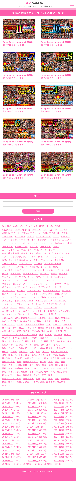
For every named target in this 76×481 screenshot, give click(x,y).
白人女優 (54, 358)
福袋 (50, 361)
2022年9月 (7, 443)
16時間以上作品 (9, 226)
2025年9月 (7, 403)
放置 (21, 348)
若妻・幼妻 (62, 368)
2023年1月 (59, 436)
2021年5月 (33, 460)
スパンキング (25, 263)
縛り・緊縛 (41, 365)
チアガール (16, 273)
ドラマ (16, 280)
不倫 (36, 314)
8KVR (58, 226)
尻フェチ (6, 341)
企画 (17, 317)
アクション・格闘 (38, 233)
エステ (68, 239)
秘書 (57, 361)
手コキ (28, 344)
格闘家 (14, 351)
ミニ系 (62, 304)
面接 (50, 378)
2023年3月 (7, 436)
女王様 (68, 327)
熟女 (48, 354)
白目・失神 (66, 358)
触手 (46, 371)
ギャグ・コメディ (48, 250)
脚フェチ (38, 368)
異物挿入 (19, 358)
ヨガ (29, 307)
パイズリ (6, 287)
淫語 (27, 354)
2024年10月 (58, 413)
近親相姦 (27, 375)
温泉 (34, 354)
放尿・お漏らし (9, 348)
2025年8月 (33, 403)
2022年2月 (33, 450)
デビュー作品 (33, 277)
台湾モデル (47, 321)
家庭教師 (25, 338)
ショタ (49, 260)
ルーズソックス (9, 310)
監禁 (19, 361)
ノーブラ (34, 283)
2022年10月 (58, 440)
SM (65, 229)
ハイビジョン (29, 287)
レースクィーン (26, 310)
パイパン (17, 287)
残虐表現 (23, 351)
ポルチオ (48, 300)
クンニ (26, 256)
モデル (22, 307)
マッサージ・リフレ (11, 304)
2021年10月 (58, 453)
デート (54, 273)
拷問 (48, 344)
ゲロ (40, 256)
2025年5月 (33, 406)
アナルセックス (43, 236)
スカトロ (59, 260)
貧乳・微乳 (55, 371)
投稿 (36, 344)
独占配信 (63, 354)
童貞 (63, 361)
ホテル (30, 300)
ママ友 (26, 304)
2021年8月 (33, 457)
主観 (51, 314)
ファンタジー (33, 293)
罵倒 (51, 365)
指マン (56, 344)
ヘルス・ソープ (55, 297)
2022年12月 (8, 440)
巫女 (52, 341)
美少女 (64, 365)
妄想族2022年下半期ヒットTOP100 (19, 334)
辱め (19, 375)
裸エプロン (13, 371)
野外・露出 (28, 378)
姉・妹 (48, 334)
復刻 (69, 341)
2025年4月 (59, 406)
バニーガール (8, 290)
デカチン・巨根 (9, 277)
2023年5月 (33, 433)
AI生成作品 (7, 229)
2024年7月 (59, 416)
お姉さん (59, 243)
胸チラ (28, 368)
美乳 (57, 365)
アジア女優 (7, 236)
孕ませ (67, 334)
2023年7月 (59, 430)
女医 (48, 324)
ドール (45, 277)
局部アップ (18, 341)
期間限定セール (64, 348)
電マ (44, 378)
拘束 (42, 344)
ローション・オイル (11, 314)
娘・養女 (58, 334)
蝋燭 (4, 371)
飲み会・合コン (15, 381)
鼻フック (6, 385)
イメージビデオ (9, 239)
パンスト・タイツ (51, 290)
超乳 (65, 371)
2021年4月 (59, 460)
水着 (38, 351)
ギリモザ (48, 253)
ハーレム (44, 283)
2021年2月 (28, 463)
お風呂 (56, 246)
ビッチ (22, 293)
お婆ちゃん (7, 246)
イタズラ (65, 236)
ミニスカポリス (49, 304)
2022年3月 (7, 450)
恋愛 (21, 344)
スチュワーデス (9, 263)
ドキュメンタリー (59, 277)
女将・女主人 (19, 327)
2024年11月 (33, 413)
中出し (43, 314)
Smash (34, 3)
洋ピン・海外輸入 (59, 351)
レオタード (40, 310)
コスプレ (48, 256)
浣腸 (4, 354)
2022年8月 (33, 443)
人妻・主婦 (7, 317)
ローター (27, 314)
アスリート (20, 236)
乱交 (57, 314)
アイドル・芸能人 (19, 233)
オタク (18, 243)
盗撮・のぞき (8, 361)
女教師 (60, 327)
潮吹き (41, 354)
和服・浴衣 (60, 321)
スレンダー (7, 266)
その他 (41, 270)
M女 (45, 229)
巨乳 (27, 341)
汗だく (45, 351)
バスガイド (51, 287)
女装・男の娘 (8, 331)
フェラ (5, 297)
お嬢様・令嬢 (21, 246)
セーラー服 (45, 266)
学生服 (16, 338)
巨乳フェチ (37, 341)
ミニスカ (36, 304)
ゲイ (34, 256)
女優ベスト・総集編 (34, 324)
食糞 (4, 381)
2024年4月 (59, 420)
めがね (13, 307)
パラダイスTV (34, 290)
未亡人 (5, 351)
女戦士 (41, 327)
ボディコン (20, 300)
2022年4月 (59, 447)
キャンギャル (36, 253)
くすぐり (59, 253)
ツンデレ (44, 273)
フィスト (65, 293)
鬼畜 (42, 381)
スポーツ (38, 263)
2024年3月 (7, 423)
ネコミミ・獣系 (9, 283)
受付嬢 (37, 321)
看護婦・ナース (30, 361)
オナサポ (27, 243)
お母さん (34, 246)
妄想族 (26, 331)
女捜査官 (50, 327)
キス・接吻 (32, 250)
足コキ (5, 375)
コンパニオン (21, 260)
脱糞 (46, 368)
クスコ (68, 253)
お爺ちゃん (45, 246)
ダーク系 (65, 270)
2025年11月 (33, 399)
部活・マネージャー (11, 378)
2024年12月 (8, 413)
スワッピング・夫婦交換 (26, 266)
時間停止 (50, 348)
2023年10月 (58, 426)
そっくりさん (29, 270)
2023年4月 (59, 433)
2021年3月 (7, 463)
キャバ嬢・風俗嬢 (10, 253)
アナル (30, 236)
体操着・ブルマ (28, 317)
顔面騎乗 (65, 378)
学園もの (6, 338)
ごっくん (59, 256)
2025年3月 (7, 409)
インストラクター (39, 239)
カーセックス (8, 250)
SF (61, 229)
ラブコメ (38, 307)
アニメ (56, 236)
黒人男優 (61, 381)
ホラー (38, 300)
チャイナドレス (30, 273)
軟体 (12, 375)
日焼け (35, 348)
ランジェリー (50, 307)
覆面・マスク (35, 371)
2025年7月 (59, 403)
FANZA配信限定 (22, 229)
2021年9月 (7, 457)
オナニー (38, 243)
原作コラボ (16, 321)
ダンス (5, 273)
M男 (50, 229)
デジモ (22, 277)
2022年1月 (59, 450)
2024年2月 (33, 423)
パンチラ (66, 290)
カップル (21, 250)
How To (36, 229)
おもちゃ (48, 243)
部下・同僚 (47, 375)
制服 (57, 317)
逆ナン (37, 375)
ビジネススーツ (9, 293)
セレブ (18, 270)
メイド (5, 307)
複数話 (24, 371)
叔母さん (27, 321)
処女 (51, 317)
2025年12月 (8, 399)
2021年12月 (8, 453)
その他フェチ (52, 270)
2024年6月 (7, 420)
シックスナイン (36, 260)
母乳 (32, 351)
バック (62, 287)
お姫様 (68, 243)
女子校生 (6, 327)
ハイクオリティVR (59, 283)
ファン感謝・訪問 (50, 293)
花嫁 (53, 368)
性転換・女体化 (9, 344)
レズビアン (64, 310)
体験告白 (42, 317)
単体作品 (65, 317)
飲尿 (27, 381)
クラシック (16, 256)
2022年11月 (33, 440)
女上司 (20, 324)
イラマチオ (24, 239)
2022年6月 (7, 447)
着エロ (43, 361)
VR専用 (5, 233)
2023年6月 (7, 433)
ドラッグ (6, 280)
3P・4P (28, 226)
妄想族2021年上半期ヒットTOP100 (49, 331)
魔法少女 (50, 381)
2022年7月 (59, 443)
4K (35, 226)
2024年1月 (59, 423)
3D (21, 226)
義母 (10, 368)
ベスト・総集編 (38, 297)
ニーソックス (35, 280)
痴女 (46, 358)
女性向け (31, 327)
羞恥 (4, 368)
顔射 (57, 378)
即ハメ (5, 321)
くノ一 (5, 256)
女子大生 (67, 324)
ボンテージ (59, 300)
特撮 (55, 354)
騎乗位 (35, 381)
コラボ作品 (7, 260)
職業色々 (19, 368)
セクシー (57, 266)
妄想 (19, 331)
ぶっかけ (25, 297)
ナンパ (24, 280)
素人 (32, 365)
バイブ (41, 287)
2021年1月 (49, 463)
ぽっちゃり (7, 300)
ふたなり (15, 297)
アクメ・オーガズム (58, 233)
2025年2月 (33, 409)
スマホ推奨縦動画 (52, 263)
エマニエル (7, 243)
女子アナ (57, 324)
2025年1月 (59, 409)
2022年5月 (33, 447)
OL (56, 229)
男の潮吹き (7, 358)
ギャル (24, 253)
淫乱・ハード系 (15, 354)
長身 (38, 378)
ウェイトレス (56, 239)
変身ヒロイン (8, 324)
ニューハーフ (50, 280)
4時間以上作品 (46, 226)
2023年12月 (8, 426)
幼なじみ (61, 341)
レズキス (52, 310)
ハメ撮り (21, 290)
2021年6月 (7, 460)
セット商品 (7, 270)
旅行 (27, 348)
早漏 (42, 348)
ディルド (63, 273)
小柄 (60, 338)
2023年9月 (7, 430)
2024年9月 (7, 416)
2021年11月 (33, 453)
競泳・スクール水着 (11, 365)
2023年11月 (33, 426)
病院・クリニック (33, 358)
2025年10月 (58, 399)
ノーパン (23, 283)
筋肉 (25, 365)
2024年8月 (33, 416)
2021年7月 (59, 457)
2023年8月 (33, 430)
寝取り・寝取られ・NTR (44, 338)
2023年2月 (33, 436)
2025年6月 (7, 406)
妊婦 (41, 334)
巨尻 (46, 341)
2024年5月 (33, 420)
